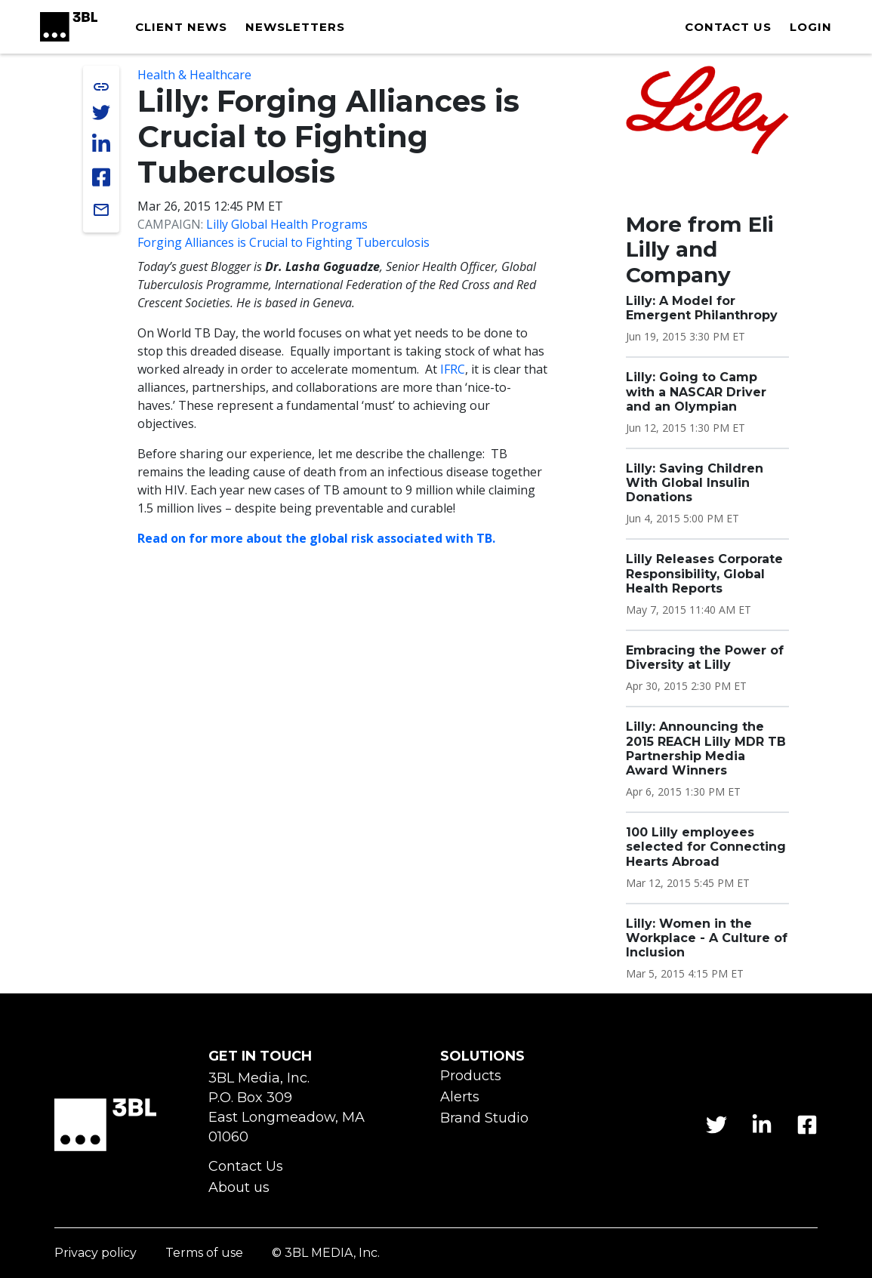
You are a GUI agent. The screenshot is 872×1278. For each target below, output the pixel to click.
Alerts (459, 1097)
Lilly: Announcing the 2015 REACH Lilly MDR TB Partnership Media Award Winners (706, 748)
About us (239, 1188)
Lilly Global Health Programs (287, 224)
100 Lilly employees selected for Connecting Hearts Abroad (706, 846)
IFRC (452, 369)
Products (470, 1076)
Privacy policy (95, 1253)
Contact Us (245, 1167)
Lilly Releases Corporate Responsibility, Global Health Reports (704, 573)
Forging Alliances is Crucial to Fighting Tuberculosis (283, 242)
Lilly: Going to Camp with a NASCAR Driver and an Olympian (696, 391)
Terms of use (204, 1253)
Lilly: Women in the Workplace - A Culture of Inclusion (706, 937)
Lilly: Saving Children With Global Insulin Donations (694, 482)
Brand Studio (484, 1118)
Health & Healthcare (194, 74)
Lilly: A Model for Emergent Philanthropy (702, 308)
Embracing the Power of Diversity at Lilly (705, 657)
